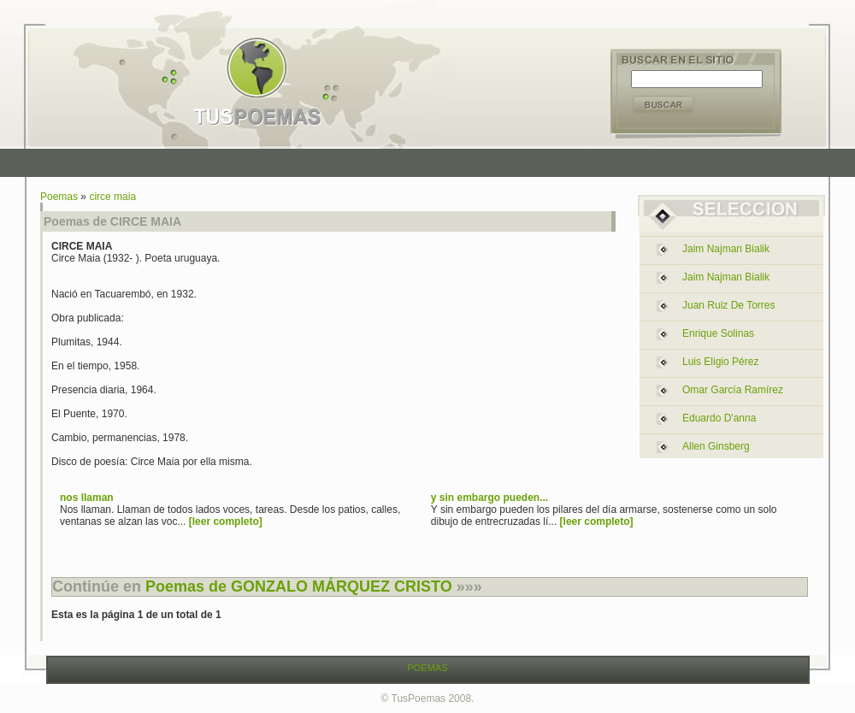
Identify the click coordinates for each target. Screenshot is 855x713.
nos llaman (87, 498)
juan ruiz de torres (728, 305)
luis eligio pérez (720, 362)
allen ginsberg (716, 446)
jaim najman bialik (726, 249)
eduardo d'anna (719, 418)
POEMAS (427, 668)
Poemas (59, 197)
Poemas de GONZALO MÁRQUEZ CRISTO (298, 586)
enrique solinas (718, 333)
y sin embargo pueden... (489, 498)
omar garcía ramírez (732, 390)
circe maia (112, 197)
